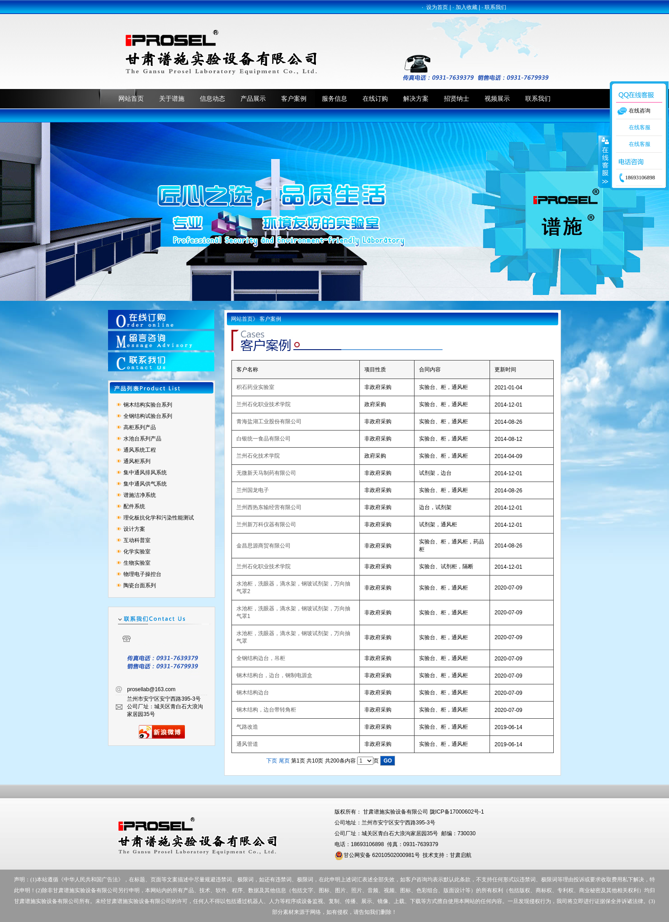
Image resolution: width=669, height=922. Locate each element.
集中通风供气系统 (145, 484)
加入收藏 (466, 7)
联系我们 (495, 7)
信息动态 (212, 98)
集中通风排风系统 (145, 472)
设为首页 (437, 7)
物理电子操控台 (142, 574)
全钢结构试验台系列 (147, 416)
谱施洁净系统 (139, 495)
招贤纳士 (456, 98)
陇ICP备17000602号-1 (457, 812)
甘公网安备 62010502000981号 (377, 855)
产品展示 (253, 98)
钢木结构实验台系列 (147, 405)
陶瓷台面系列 (139, 585)
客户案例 (293, 98)
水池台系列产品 (142, 438)
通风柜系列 (137, 461)
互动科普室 (137, 540)
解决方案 (416, 98)
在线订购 (375, 98)
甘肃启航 (460, 855)
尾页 (284, 761)
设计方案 (134, 529)
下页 (271, 761)
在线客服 (639, 127)
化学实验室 (137, 551)
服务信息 (334, 98)
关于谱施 (171, 98)
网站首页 (131, 98)
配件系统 (134, 506)
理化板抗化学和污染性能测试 (158, 518)
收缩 (604, 161)
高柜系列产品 (139, 427)
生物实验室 (137, 563)
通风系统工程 (139, 450)
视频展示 (497, 98)
